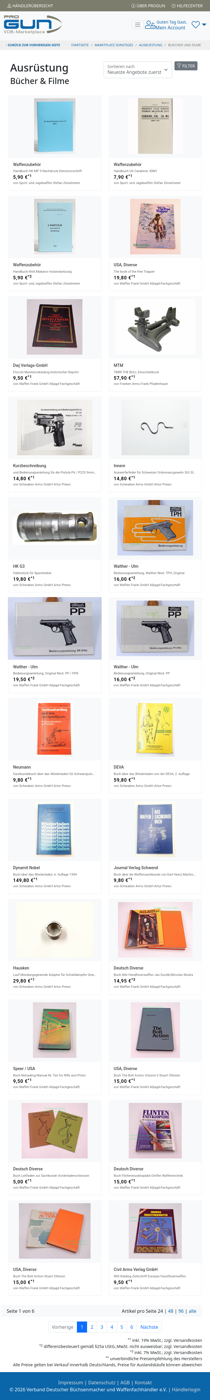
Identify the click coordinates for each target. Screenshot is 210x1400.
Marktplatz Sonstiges (114, 45)
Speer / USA (24, 1068)
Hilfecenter (187, 5)
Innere (119, 465)
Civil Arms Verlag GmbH (136, 1269)
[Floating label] (138, 69)
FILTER (186, 66)
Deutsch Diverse (129, 968)
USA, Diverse (125, 264)
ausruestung (150, 45)
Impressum (70, 1382)
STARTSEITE (80, 45)
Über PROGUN (148, 5)
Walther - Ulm (126, 566)
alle (192, 1311)
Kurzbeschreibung (29, 465)
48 (170, 1311)
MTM (118, 365)
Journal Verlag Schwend (136, 867)
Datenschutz (102, 1382)
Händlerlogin (186, 1389)
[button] (199, 24)
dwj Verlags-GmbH (30, 365)
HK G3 (19, 566)
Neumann (22, 767)
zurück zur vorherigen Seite (33, 45)
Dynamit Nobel (26, 867)
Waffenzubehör (27, 164)
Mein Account (171, 25)
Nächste (149, 1327)
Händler (30, 6)
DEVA (119, 767)
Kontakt (143, 1382)
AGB (125, 1382)
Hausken (21, 968)
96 (180, 1311)
